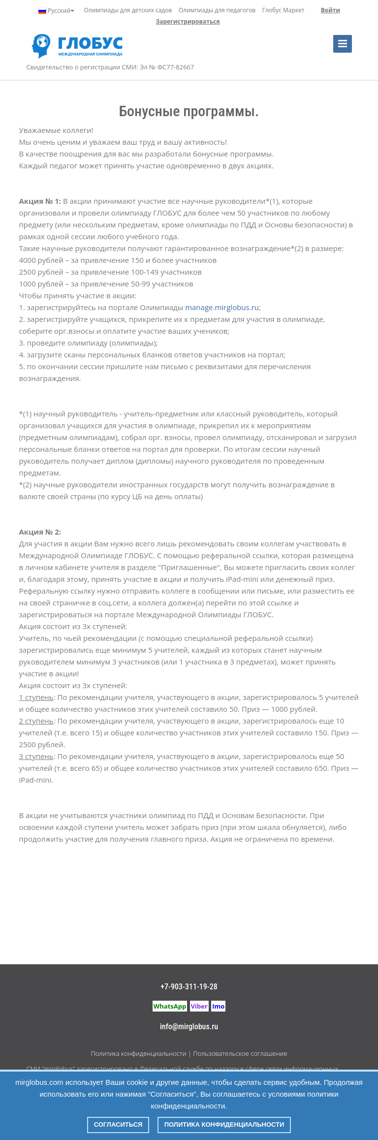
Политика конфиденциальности (138, 1053)
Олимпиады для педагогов (217, 10)
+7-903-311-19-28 (189, 986)
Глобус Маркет (283, 10)
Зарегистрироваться (188, 21)
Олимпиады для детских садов (128, 10)
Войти (330, 10)
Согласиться (118, 1124)
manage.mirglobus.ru (222, 307)
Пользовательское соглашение (240, 1053)
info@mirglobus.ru (189, 1026)
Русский (56, 10)
